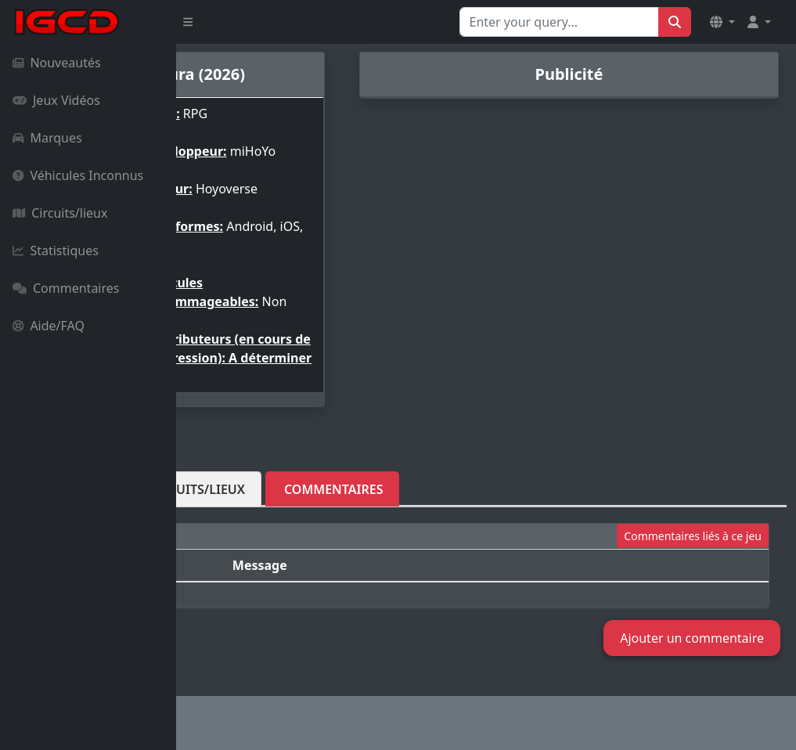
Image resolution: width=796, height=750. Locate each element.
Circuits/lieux (60, 213)
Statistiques (56, 250)
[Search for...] (559, 22)
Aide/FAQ (49, 325)
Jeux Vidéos (56, 100)
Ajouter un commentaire (692, 638)
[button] (722, 22)
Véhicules (235, 526)
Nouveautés (57, 62)
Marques (47, 137)
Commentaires (66, 288)
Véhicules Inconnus (78, 175)
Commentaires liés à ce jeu (693, 573)
